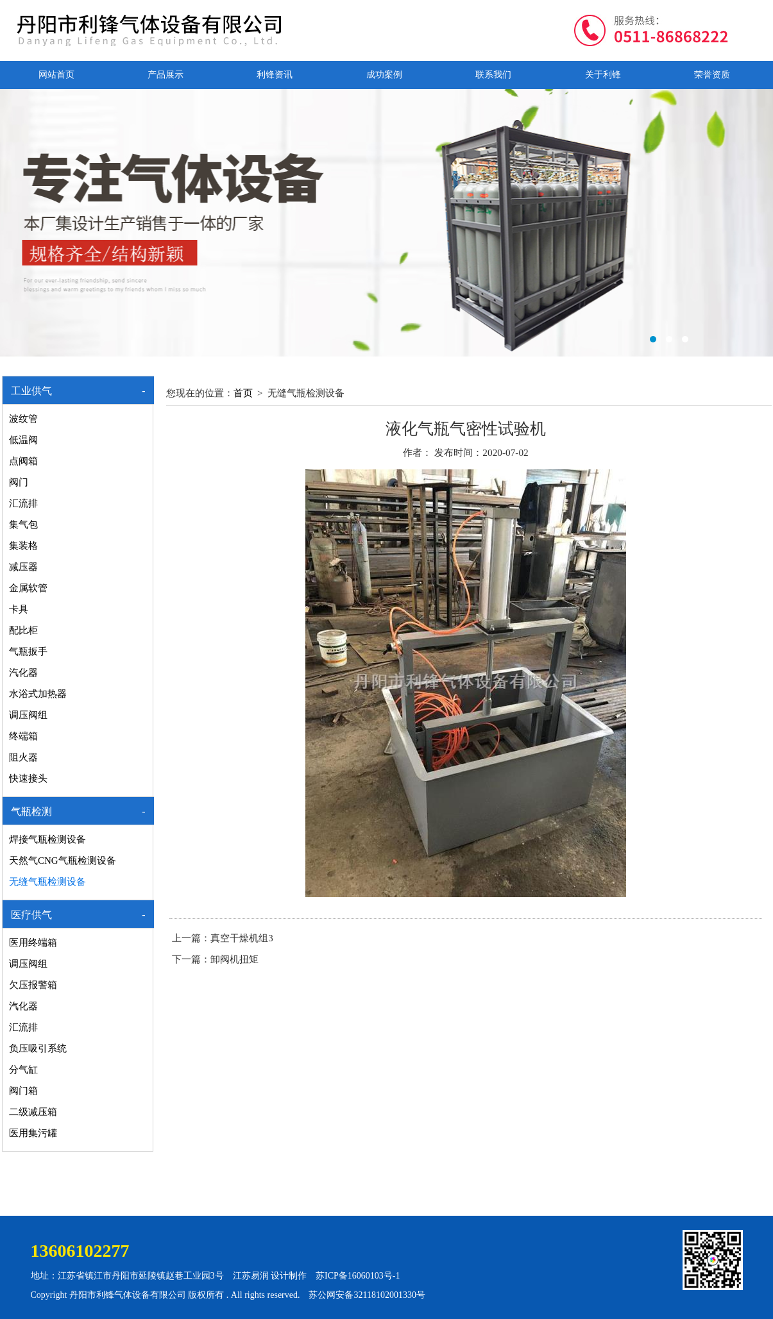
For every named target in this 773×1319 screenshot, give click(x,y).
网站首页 (56, 75)
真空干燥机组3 (241, 938)
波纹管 (23, 419)
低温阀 (23, 440)
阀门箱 (23, 1091)
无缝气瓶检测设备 (47, 882)
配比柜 (23, 630)
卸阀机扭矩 (234, 959)
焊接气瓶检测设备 (47, 839)
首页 (243, 393)
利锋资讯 (275, 75)
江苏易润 (251, 1276)
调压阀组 (28, 715)
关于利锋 (603, 75)
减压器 (23, 567)
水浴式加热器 (38, 694)
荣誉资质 (712, 75)
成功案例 (384, 75)
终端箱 (23, 736)
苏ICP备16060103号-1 (358, 1276)
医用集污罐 (33, 1133)
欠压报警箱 (33, 985)
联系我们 (493, 75)
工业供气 (31, 390)
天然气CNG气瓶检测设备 (62, 860)
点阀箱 (23, 461)
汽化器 (23, 673)
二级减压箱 (33, 1112)
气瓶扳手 (28, 651)
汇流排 (23, 503)
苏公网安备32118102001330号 (367, 1295)
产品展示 (165, 75)
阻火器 (23, 757)
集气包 (23, 524)
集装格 (23, 546)
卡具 (18, 609)
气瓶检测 (31, 811)
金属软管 (28, 588)
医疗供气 (31, 914)
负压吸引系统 (38, 1048)
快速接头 (28, 778)
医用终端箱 (33, 942)
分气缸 (23, 1069)
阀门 (18, 482)
